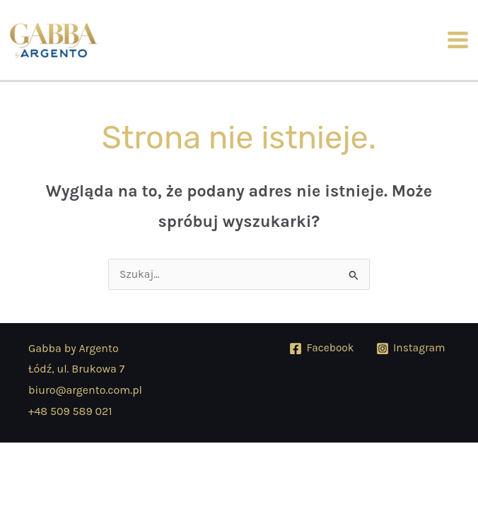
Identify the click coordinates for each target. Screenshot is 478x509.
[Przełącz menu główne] (458, 39)
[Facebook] (321, 348)
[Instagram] (411, 348)
